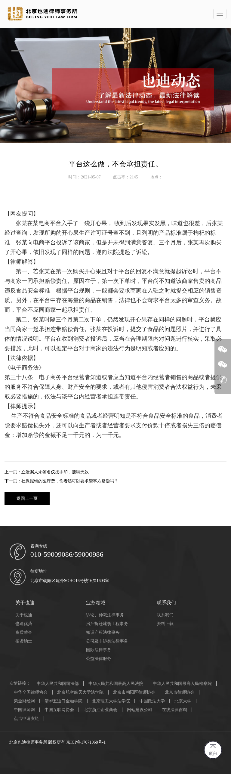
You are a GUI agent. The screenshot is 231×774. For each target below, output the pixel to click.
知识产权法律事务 (103, 632)
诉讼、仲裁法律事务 (105, 615)
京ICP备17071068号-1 (86, 742)
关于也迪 (23, 615)
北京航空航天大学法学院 (80, 692)
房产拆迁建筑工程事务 (107, 623)
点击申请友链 (26, 718)
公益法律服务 (98, 658)
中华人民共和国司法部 (58, 683)
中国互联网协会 (59, 709)
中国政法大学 (152, 701)
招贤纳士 (23, 641)
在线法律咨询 (174, 709)
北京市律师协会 (179, 692)
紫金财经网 (24, 701)
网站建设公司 (139, 709)
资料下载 (165, 623)
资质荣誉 (23, 632)
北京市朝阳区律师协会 (134, 692)
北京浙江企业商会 (100, 709)
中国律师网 (24, 709)
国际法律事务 (98, 650)
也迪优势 (23, 623)
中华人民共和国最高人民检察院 (182, 683)
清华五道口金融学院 (63, 701)
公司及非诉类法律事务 (107, 641)
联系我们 (165, 615)
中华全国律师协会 (31, 692)
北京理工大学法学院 (111, 701)
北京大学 (182, 701)
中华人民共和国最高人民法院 (115, 683)
